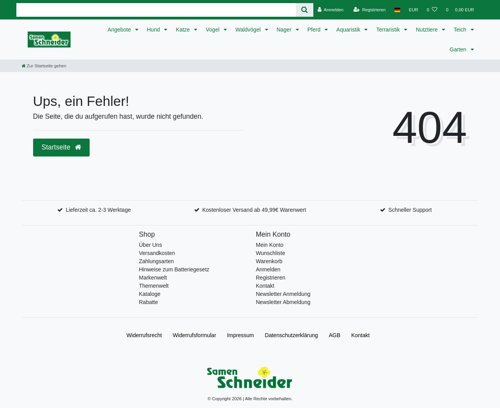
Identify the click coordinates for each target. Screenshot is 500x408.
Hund (154, 29)
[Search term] (156, 10)
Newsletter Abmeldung (283, 302)
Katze (183, 29)
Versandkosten (157, 253)
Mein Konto (270, 245)
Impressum (240, 335)
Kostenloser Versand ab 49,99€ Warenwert (254, 210)
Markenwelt (153, 277)
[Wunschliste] (432, 9)
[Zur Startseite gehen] (44, 65)
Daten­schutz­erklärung (291, 335)
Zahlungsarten (156, 261)
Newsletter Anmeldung (283, 294)
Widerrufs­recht (144, 335)
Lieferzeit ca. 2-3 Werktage (98, 210)
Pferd (314, 29)
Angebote (120, 29)
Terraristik (388, 29)
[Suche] (304, 10)
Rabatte (148, 302)
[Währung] (413, 9)
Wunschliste (270, 253)
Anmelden (268, 269)
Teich (461, 29)
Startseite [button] (61, 147)
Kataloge (150, 294)
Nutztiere (427, 29)
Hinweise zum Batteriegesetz (174, 269)
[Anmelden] (330, 9)
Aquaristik (349, 29)
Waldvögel (248, 29)
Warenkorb (269, 261)
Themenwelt (154, 286)
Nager (285, 29)
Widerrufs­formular (194, 335)
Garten (459, 49)
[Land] (397, 9)
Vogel (213, 29)
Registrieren (270, 277)
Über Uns (150, 245)
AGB (335, 335)
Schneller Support (410, 210)
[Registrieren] (369, 9)
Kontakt (265, 286)
